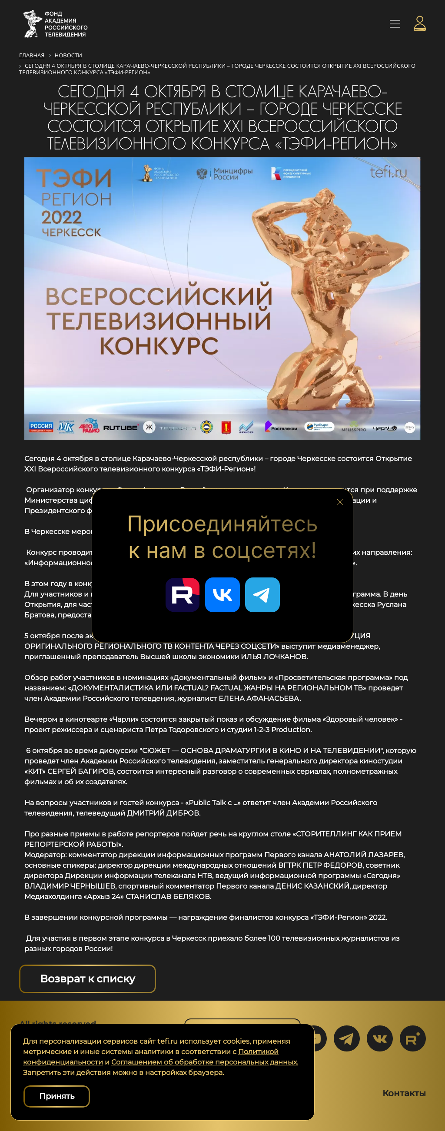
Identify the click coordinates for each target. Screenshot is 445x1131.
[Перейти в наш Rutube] (182, 594)
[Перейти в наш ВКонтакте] (222, 594)
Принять (56, 1096)
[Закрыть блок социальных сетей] (340, 500)
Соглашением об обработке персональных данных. (204, 1062)
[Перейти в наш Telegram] (262, 594)
